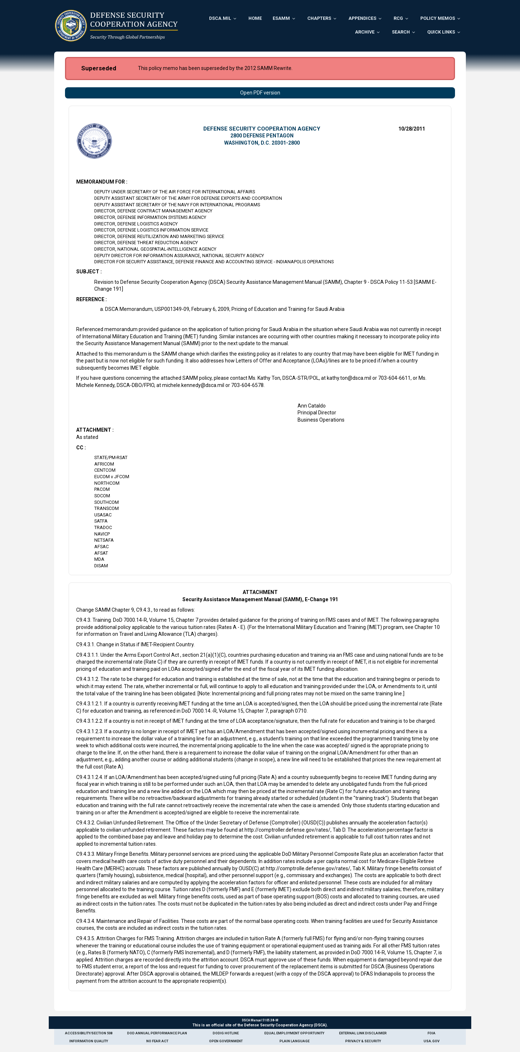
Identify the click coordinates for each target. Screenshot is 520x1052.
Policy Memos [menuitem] (437, 18)
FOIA (432, 1033)
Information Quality (88, 1041)
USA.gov (431, 1041)
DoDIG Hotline (226, 1033)
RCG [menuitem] (398, 18)
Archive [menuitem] (364, 32)
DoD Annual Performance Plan (157, 1033)
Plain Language (294, 1041)
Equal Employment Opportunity (294, 1033)
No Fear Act (157, 1041)
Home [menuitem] (255, 18)
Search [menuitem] (401, 32)
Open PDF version (260, 93)
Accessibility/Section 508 (88, 1033)
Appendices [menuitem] (362, 18)
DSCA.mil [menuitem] (220, 18)
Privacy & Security (363, 1041)
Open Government (226, 1041)
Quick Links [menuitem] (441, 32)
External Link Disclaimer (363, 1033)
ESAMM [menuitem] (281, 18)
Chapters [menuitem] (319, 18)
